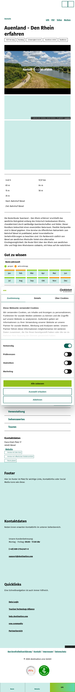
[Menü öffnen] (71, 4)
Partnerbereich (16, 631)
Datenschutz (60, 652)
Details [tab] (37, 298)
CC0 (73, 647)
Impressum (48, 652)
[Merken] (67, 19)
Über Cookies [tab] (62, 298)
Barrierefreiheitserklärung (20, 652)
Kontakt (37, 652)
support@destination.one (21, 557)
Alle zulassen (37, 383)
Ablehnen (37, 400)
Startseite (7, 19)
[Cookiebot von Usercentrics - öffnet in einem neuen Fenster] (60, 290)
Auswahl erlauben (37, 391)
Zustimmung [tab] (13, 298)
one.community (16, 624)
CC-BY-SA (67, 118)
